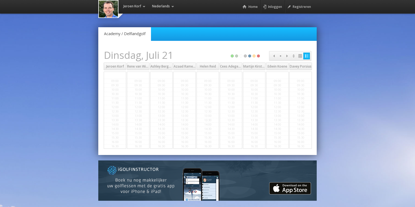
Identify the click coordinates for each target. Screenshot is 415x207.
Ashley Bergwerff (163, 66)
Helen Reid (208, 66)
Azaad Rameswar (187, 66)
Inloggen (272, 7)
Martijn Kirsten (254, 66)
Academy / (125, 33)
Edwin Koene (277, 66)
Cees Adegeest (231, 66)
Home (250, 7)
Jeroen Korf (115, 66)
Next (287, 56)
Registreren (299, 7)
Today (280, 56)
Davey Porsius (301, 66)
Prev (274, 56)
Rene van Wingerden (143, 66)
